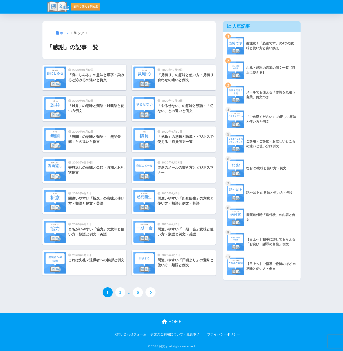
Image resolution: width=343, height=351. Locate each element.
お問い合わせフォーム (130, 334)
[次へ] (150, 293)
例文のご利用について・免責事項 (175, 334)
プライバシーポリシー (223, 334)
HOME (171, 321)
